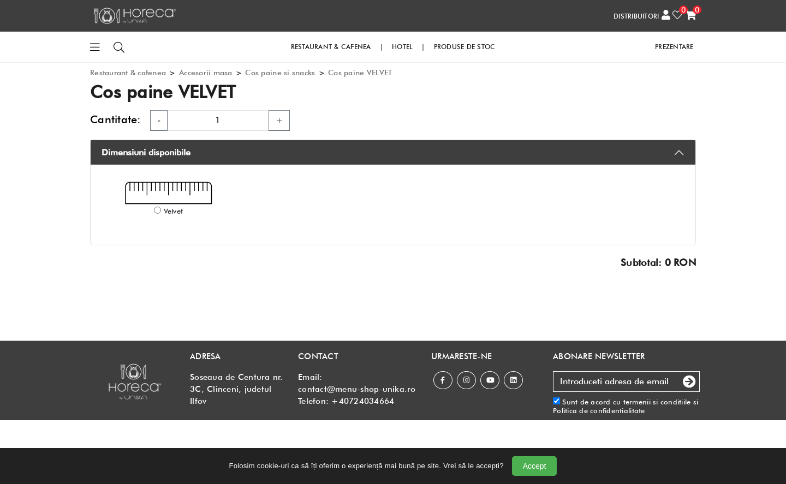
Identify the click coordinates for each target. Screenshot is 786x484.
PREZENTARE (674, 47)
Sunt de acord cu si (625, 406)
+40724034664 (362, 401)
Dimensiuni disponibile (146, 152)
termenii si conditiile (657, 401)
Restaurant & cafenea (128, 72)
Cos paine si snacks (280, 72)
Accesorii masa (206, 72)
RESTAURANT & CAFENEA (331, 47)
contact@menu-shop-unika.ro (357, 389)
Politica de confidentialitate (599, 410)
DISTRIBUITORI (636, 16)
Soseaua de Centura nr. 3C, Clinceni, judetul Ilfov (236, 389)
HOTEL (402, 47)
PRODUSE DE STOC (465, 47)
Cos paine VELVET (360, 72)
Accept (534, 466)
